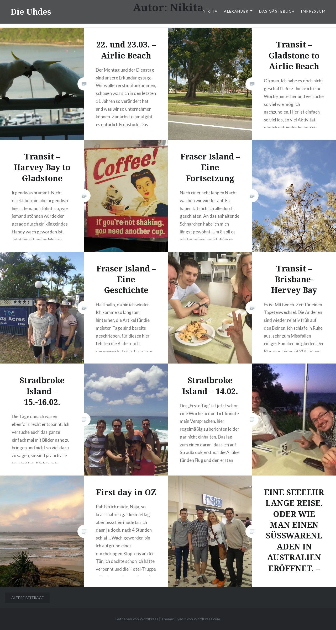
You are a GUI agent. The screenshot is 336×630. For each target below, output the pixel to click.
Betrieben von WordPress (137, 619)
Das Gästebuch (277, 11)
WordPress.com (207, 619)
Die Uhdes (30, 11)
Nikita (210, 11)
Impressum (313, 11)
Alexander (236, 11)
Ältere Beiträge (27, 597)
